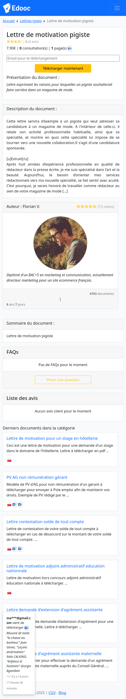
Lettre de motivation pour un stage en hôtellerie (52, 438)
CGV (52, 692)
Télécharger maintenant (63, 68)
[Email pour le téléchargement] (63, 58)
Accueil (9, 20)
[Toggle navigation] (117, 8)
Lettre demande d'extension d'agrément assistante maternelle (55, 612)
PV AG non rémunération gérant (37, 477)
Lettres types (31, 20)
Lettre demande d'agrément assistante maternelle (54, 653)
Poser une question (63, 379)
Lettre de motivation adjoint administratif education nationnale (56, 568)
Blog (62, 692)
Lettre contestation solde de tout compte (45, 521)
